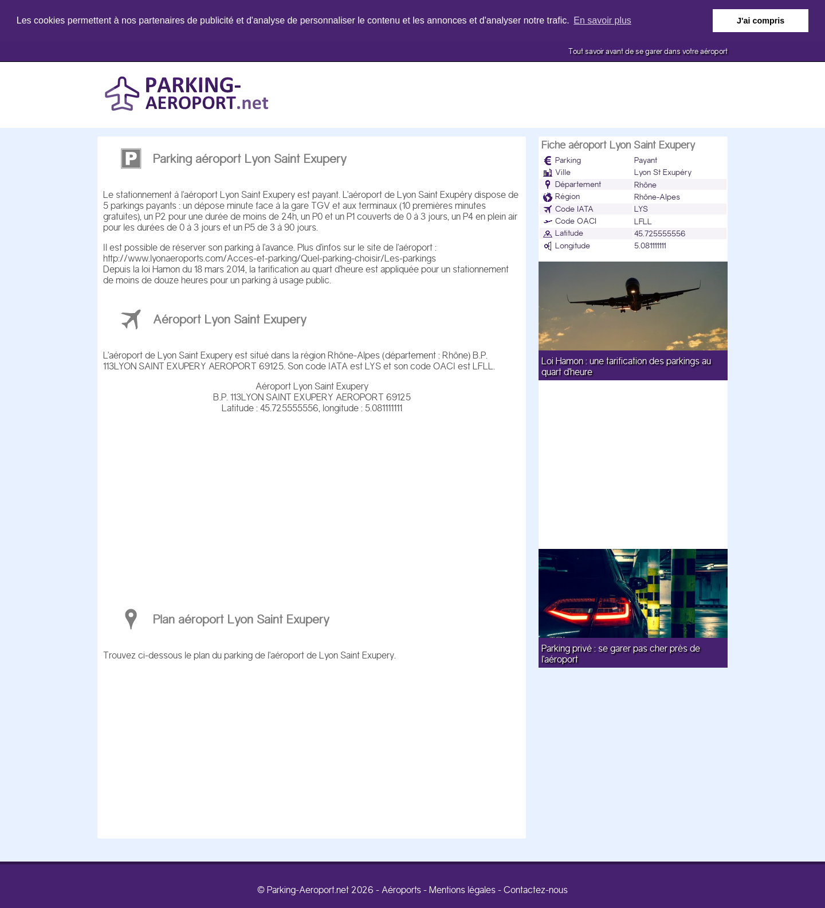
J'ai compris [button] (760, 20)
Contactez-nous (536, 889)
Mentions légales (462, 889)
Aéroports (401, 889)
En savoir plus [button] (602, 20)
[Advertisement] (311, 504)
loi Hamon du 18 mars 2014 (193, 268)
